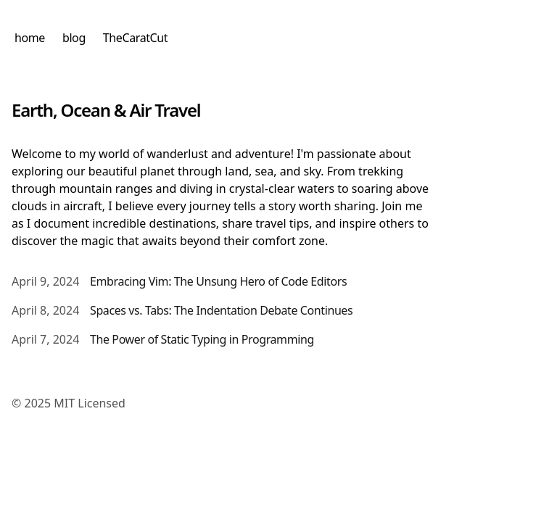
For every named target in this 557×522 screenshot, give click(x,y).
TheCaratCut (135, 38)
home (30, 38)
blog (74, 38)
